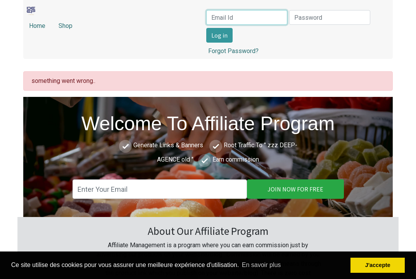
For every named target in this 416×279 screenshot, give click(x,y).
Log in (219, 35)
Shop (65, 25)
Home (38, 25)
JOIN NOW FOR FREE (295, 189)
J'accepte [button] (377, 265)
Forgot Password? (233, 51)
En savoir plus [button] (261, 265)
